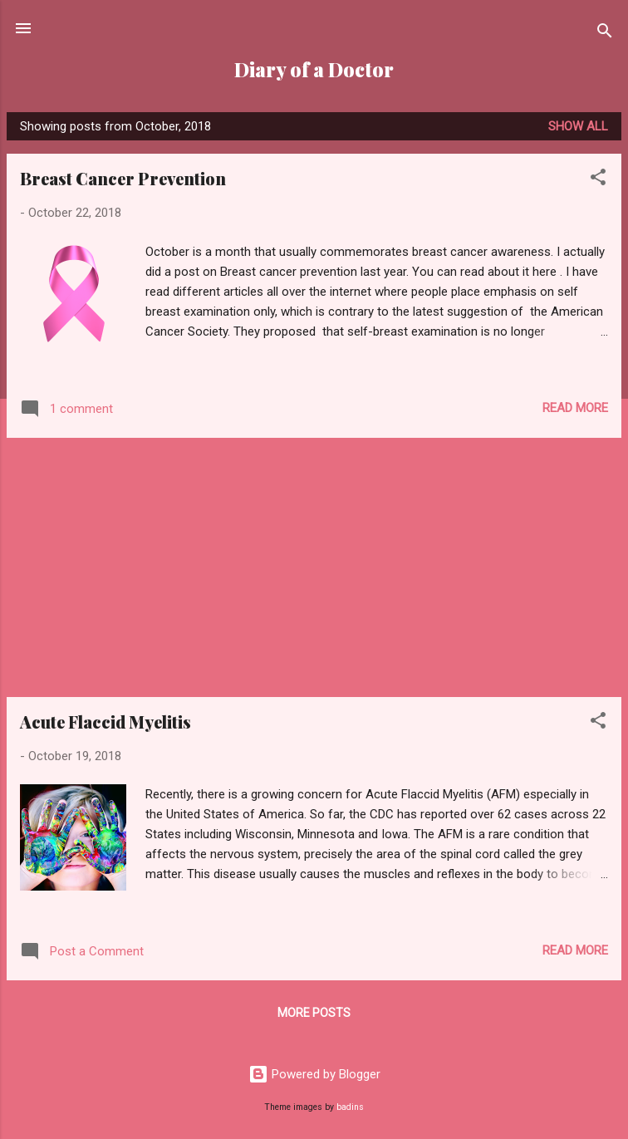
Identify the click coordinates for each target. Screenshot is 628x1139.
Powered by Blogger (314, 1074)
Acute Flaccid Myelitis (105, 721)
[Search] (605, 33)
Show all (578, 126)
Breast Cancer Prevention (123, 178)
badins (350, 1107)
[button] (598, 180)
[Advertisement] (314, 567)
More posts (314, 1012)
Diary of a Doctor (314, 69)
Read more (575, 407)
